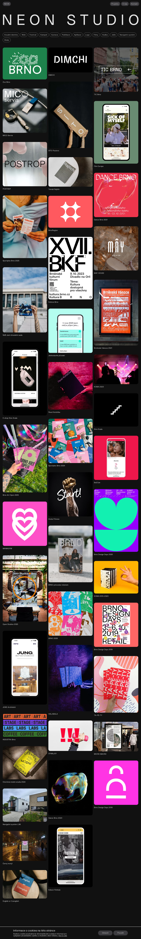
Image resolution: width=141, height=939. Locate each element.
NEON (6, 4)
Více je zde (62, 936)
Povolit (120, 933)
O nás (124, 4)
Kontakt (134, 4)
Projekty (115, 4)
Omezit (105, 933)
